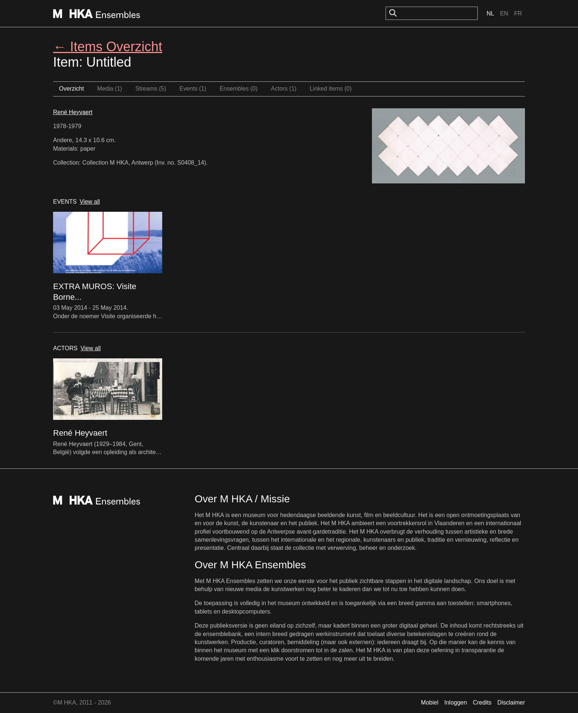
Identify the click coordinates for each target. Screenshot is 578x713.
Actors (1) (283, 88)
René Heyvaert (73, 112)
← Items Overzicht (107, 46)
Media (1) (109, 88)
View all (90, 202)
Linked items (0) (331, 88)
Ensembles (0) (239, 88)
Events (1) (193, 88)
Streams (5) (150, 88)
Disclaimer (511, 702)
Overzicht (71, 88)
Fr (518, 13)
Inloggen (455, 702)
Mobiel (429, 702)
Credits (482, 702)
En (504, 13)
